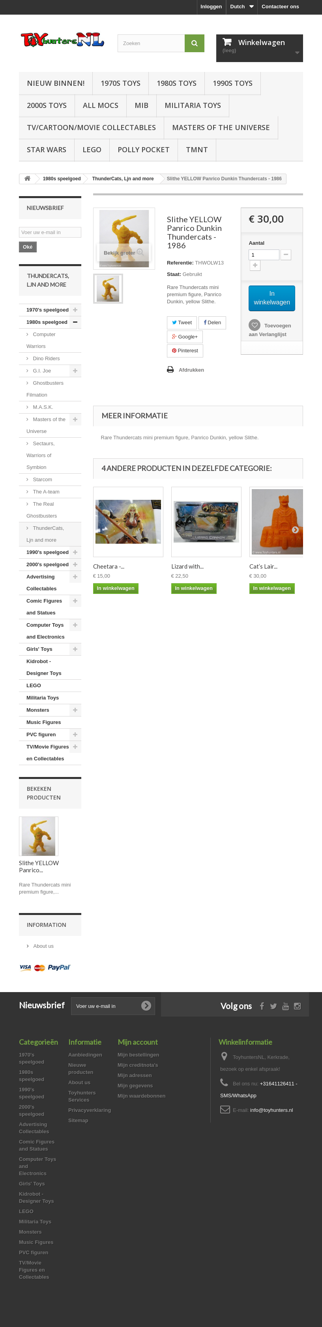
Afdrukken (191, 370)
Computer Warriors (41, 340)
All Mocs (100, 105)
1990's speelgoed (47, 552)
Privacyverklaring (89, 1110)
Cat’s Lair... (263, 566)
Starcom (42, 479)
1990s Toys (233, 83)
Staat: (174, 274)
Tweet (182, 322)
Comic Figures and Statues (44, 607)
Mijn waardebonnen (141, 1096)
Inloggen (211, 6)
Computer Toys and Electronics (45, 631)
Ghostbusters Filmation (45, 389)
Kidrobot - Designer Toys (44, 667)
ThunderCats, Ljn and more (45, 534)
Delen (212, 322)
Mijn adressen (135, 1075)
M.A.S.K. (42, 407)
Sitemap (78, 1120)
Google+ (185, 337)
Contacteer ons (280, 6)
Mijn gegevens (135, 1086)
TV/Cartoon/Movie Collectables (91, 127)
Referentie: (180, 263)
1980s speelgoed (46, 322)
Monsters (37, 710)
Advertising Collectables (41, 583)
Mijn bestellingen (138, 1055)
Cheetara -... (108, 566)
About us (43, 946)
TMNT (197, 149)
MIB (141, 105)
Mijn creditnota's (138, 1065)
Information (46, 924)
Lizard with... (187, 566)
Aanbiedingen (85, 1055)
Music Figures (43, 722)
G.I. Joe (41, 371)
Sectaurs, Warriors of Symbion (40, 455)
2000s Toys (47, 105)
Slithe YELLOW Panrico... (39, 866)
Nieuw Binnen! (55, 83)
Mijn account (138, 1042)
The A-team (46, 492)
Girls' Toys (39, 649)
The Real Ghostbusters (41, 510)
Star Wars (46, 149)
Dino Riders (46, 358)
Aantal (256, 243)
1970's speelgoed (47, 310)
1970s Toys (120, 83)
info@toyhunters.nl (271, 1110)
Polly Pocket (144, 149)
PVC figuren (41, 734)
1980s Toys (177, 83)
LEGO (91, 149)
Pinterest (185, 350)
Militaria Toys (193, 105)
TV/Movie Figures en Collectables (47, 753)
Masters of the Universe (221, 127)
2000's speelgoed (47, 564)
